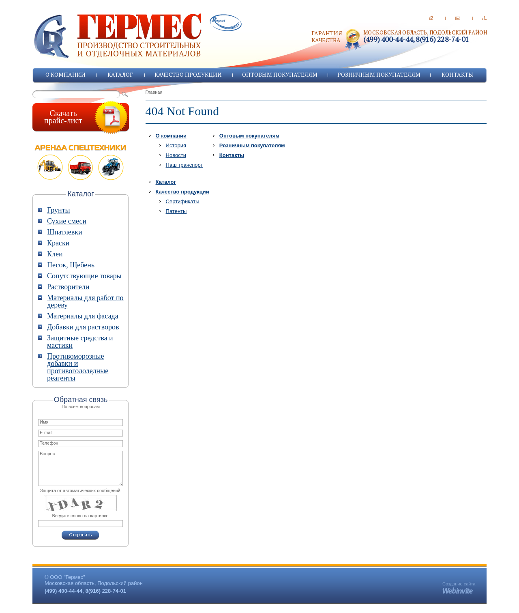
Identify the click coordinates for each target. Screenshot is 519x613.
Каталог (120, 74)
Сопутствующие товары (84, 276)
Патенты (176, 211)
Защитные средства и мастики (80, 341)
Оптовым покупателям (279, 74)
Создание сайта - (458, 586)
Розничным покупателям (378, 74)
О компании (65, 74)
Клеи (55, 254)
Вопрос (80, 468)
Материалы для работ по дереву (85, 301)
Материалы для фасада (82, 316)
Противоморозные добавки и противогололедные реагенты (77, 367)
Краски (58, 243)
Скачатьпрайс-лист (63, 117)
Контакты (457, 74)
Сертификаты (182, 201)
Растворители (68, 286)
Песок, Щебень (70, 265)
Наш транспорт (184, 165)
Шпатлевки (64, 232)
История (176, 145)
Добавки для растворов (83, 327)
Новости (176, 155)
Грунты (58, 210)
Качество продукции (188, 74)
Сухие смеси (66, 221)
